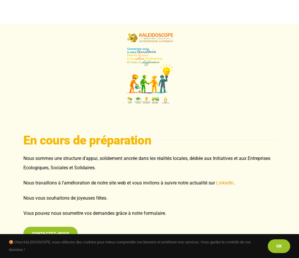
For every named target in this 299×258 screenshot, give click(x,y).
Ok (279, 246)
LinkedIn (225, 183)
